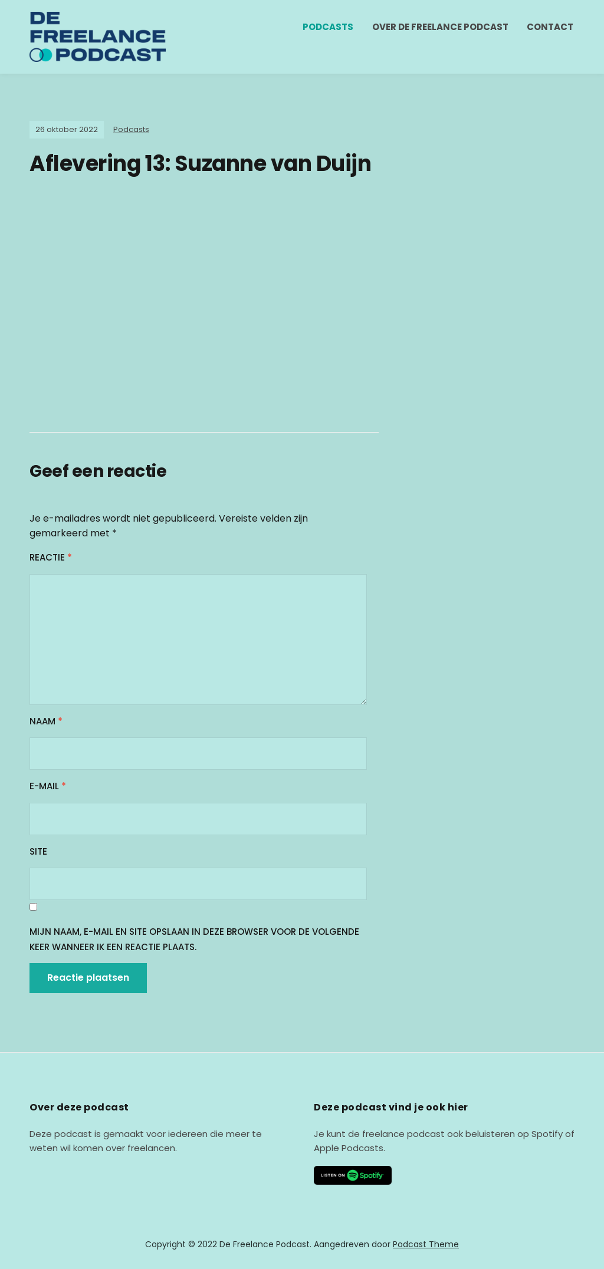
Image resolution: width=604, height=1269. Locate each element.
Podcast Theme (426, 1244)
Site (38, 851)
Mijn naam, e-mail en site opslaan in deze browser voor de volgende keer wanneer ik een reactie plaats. (194, 939)
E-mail (47, 786)
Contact (550, 27)
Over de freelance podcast (440, 27)
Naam (46, 721)
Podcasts (328, 27)
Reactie (50, 557)
